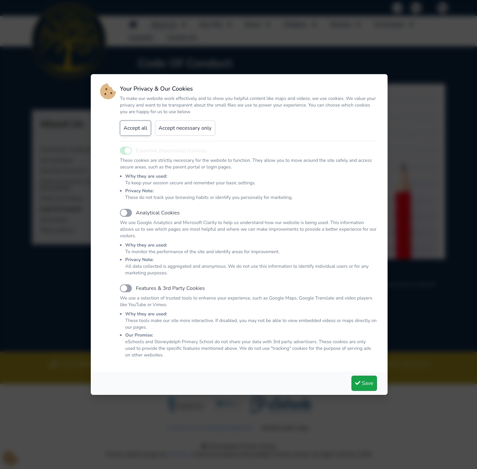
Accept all (135, 128)
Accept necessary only (185, 128)
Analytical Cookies (158, 212)
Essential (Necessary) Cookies (171, 150)
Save (364, 383)
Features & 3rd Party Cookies (170, 288)
